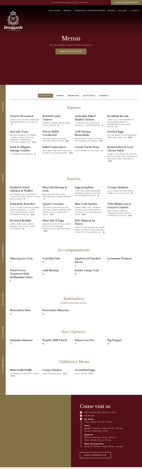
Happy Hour (89, 96)
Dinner (59, 96)
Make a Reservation (126, 2)
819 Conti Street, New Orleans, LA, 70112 (65, 2)
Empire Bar (73, 96)
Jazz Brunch (44, 96)
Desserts (104, 96)
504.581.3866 (84, 2)
